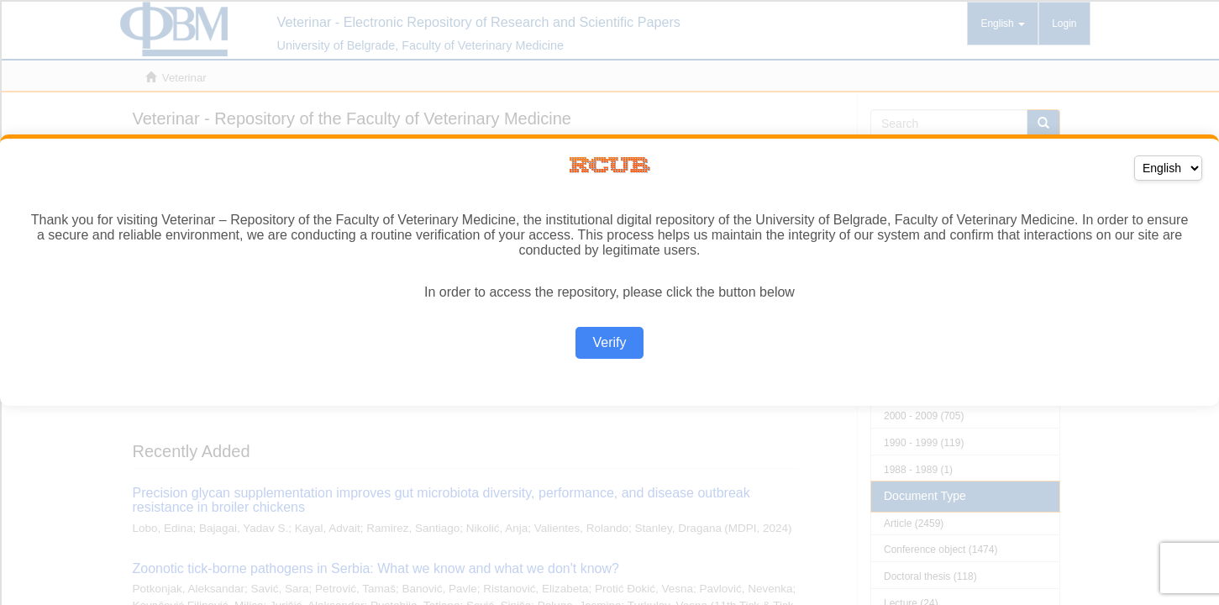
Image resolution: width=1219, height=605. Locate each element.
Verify (609, 342)
